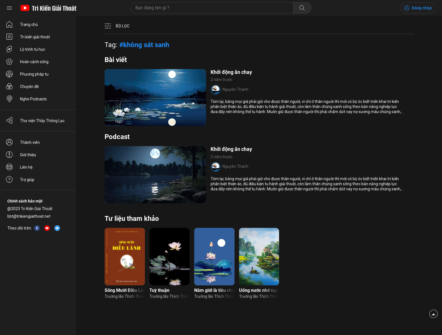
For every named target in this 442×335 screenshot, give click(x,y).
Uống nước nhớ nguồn (259, 290)
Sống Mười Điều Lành (125, 290)
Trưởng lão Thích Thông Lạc (125, 296)
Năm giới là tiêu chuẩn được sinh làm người (214, 290)
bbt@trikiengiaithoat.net (28, 216)
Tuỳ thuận (159, 290)
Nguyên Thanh (235, 89)
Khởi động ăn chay (231, 72)
